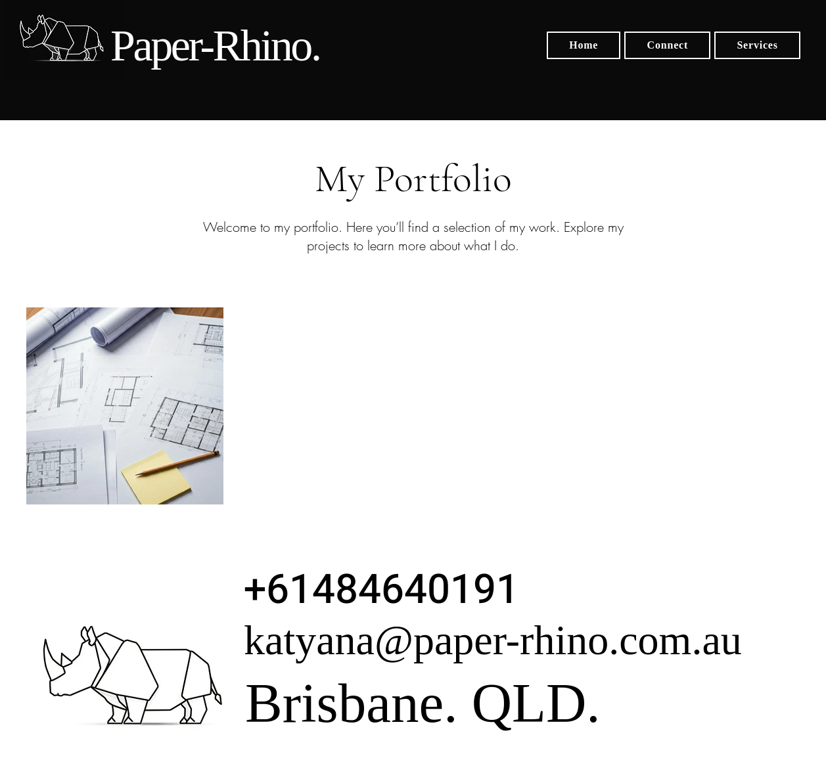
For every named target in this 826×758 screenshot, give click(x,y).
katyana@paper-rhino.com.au (493, 640)
